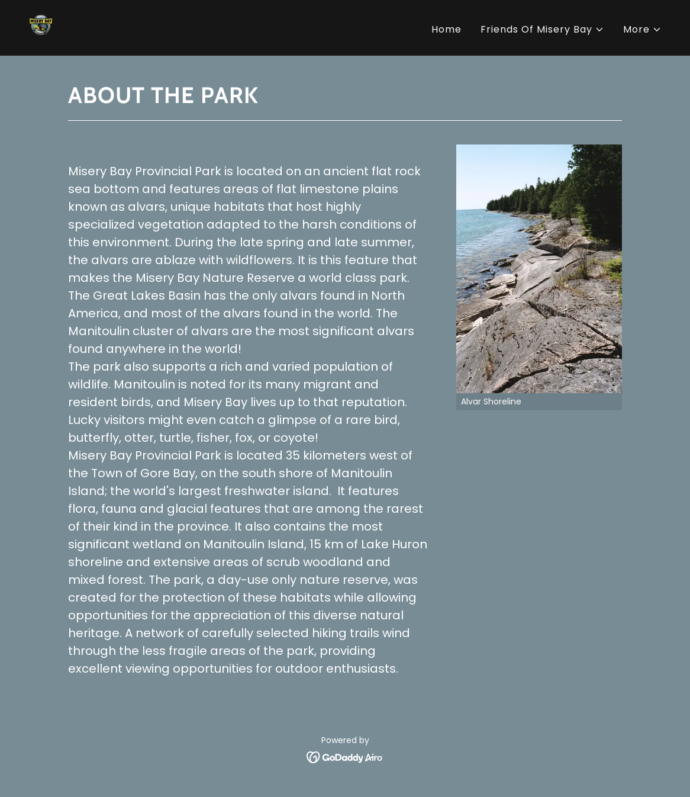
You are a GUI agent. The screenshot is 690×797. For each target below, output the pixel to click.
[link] (43, 27)
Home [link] (446, 29)
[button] (542, 30)
